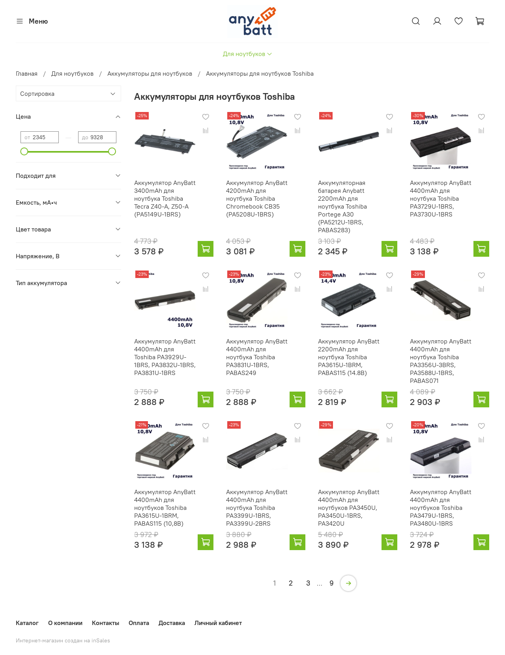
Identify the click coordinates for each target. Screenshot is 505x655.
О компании (65, 623)
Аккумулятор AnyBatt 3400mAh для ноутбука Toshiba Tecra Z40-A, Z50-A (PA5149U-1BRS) (165, 198)
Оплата (139, 623)
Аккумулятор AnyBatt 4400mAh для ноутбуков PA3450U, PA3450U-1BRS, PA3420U (349, 507)
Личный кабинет (218, 623)
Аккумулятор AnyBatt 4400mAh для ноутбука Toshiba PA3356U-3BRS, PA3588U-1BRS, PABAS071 (440, 360)
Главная (26, 73)
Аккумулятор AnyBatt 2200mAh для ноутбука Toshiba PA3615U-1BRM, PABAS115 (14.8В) (349, 357)
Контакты (105, 623)
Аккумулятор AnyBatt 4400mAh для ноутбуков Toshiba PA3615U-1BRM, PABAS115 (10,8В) (165, 507)
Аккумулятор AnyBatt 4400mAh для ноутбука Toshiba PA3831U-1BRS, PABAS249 (257, 357)
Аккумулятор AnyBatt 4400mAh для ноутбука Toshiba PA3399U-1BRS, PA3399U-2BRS (257, 507)
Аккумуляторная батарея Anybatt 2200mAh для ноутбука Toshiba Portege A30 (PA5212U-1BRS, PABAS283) (342, 206)
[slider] (24, 151)
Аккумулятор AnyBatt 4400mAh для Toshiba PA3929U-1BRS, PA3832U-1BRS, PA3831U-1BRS (165, 357)
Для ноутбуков (248, 54)
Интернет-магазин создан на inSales (63, 640)
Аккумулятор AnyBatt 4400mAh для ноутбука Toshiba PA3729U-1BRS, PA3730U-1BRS (440, 198)
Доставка (172, 623)
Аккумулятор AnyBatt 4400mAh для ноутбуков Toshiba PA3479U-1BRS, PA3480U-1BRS (440, 507)
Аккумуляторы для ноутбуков (149, 73)
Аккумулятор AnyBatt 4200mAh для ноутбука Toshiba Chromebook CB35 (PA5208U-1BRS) (257, 198)
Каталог (27, 623)
